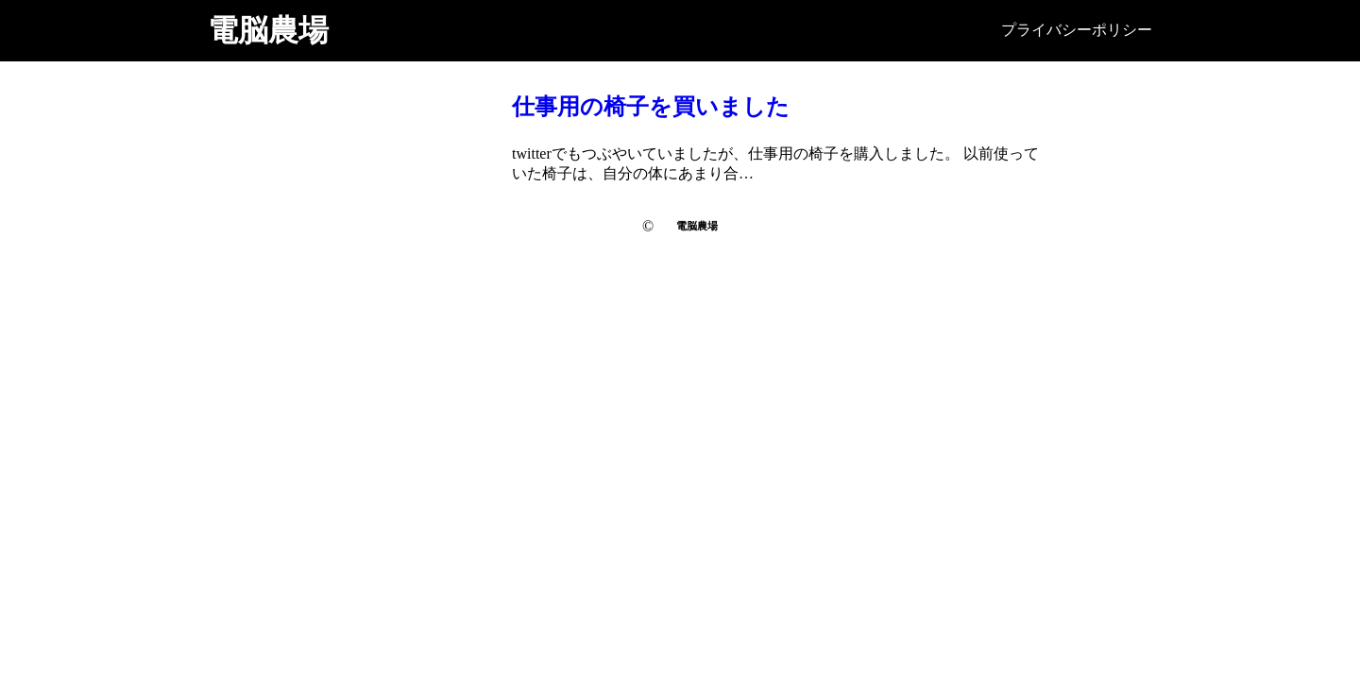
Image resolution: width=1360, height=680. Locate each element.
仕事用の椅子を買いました (651, 106)
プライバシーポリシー (1076, 30)
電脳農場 (268, 30)
